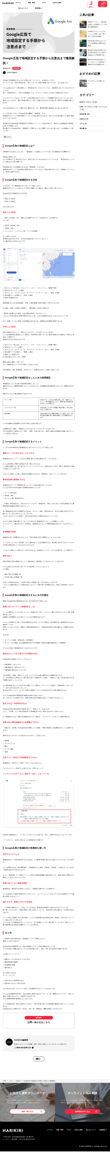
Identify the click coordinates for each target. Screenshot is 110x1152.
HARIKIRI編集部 (12, 72)
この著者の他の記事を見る (22, 1047)
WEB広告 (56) (85, 115)
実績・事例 (31, 3)
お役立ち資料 (50, 3)
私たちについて (63, 3)
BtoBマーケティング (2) (89, 102)
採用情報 (75, 3)
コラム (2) (83, 125)
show (9, 137)
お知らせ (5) (84, 120)
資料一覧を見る (27, 1112)
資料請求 (89, 7)
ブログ (40, 3)
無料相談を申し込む (82, 1112)
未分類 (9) (83, 130)
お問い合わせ (103, 7)
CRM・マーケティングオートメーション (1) (93, 108)
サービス (21, 3)
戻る (39, 1059)
